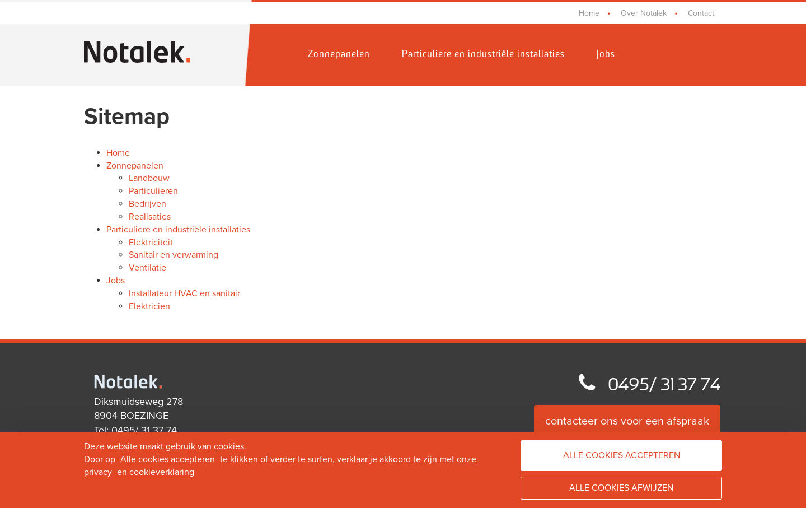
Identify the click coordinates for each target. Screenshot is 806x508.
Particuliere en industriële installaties (483, 54)
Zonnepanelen (339, 54)
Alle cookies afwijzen (621, 487)
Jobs (606, 54)
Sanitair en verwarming (173, 254)
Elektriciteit (151, 242)
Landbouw (149, 178)
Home (589, 13)
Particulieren (153, 191)
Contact (701, 13)
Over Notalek (644, 13)
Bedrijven (147, 203)
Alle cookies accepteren (621, 455)
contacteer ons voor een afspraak (627, 421)
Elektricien (149, 306)
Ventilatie (147, 267)
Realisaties (150, 216)
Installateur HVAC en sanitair (184, 293)
